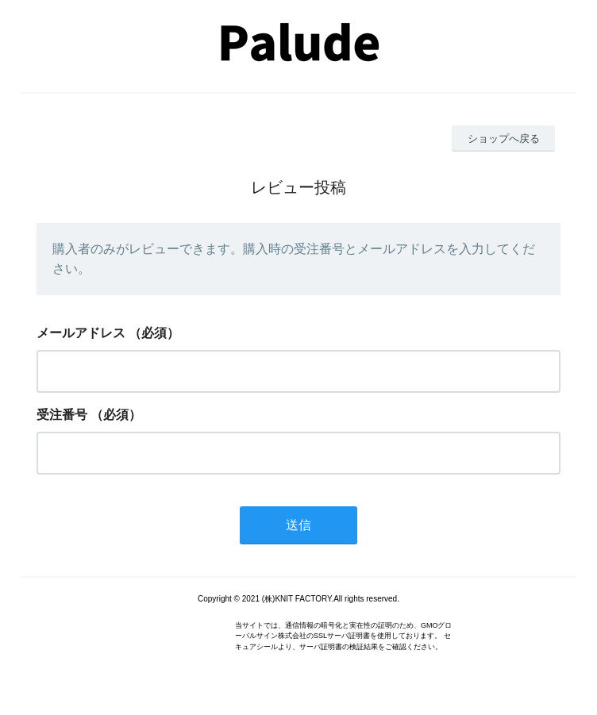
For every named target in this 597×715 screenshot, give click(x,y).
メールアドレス (81, 333)
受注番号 (62, 414)
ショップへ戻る (504, 138)
